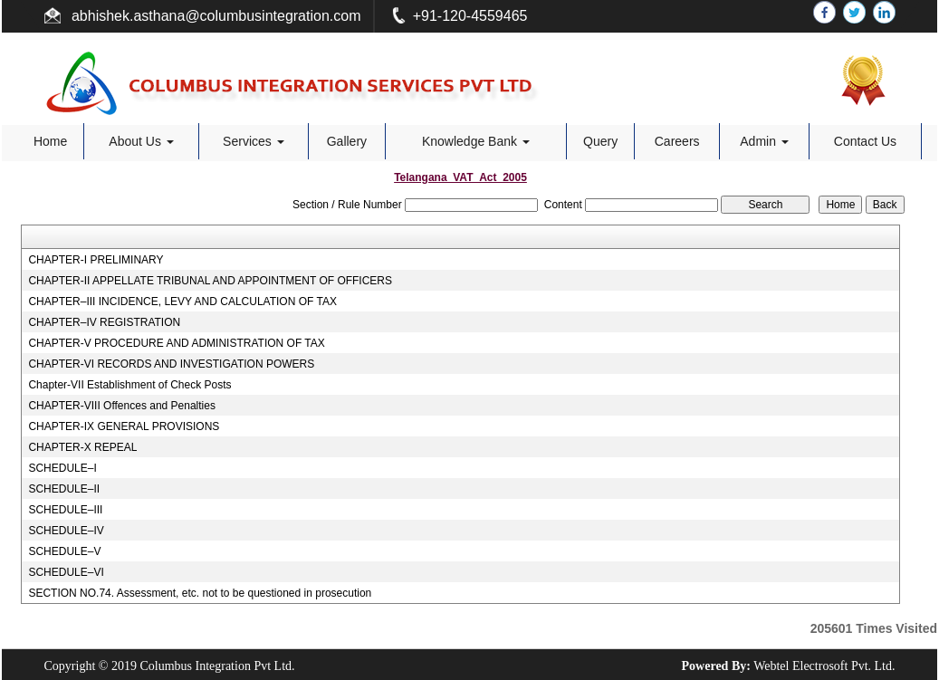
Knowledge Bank (476, 141)
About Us (141, 141)
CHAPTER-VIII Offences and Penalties (122, 405)
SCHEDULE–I (62, 468)
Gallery (347, 141)
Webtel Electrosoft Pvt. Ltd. (824, 666)
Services (253, 141)
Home (50, 141)
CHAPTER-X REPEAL (82, 447)
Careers (677, 141)
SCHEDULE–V (64, 551)
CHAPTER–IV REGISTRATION (104, 322)
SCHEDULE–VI (65, 572)
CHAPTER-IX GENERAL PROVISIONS (123, 426)
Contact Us (865, 141)
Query (600, 141)
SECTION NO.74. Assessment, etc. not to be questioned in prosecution (199, 593)
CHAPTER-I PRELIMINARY (95, 260)
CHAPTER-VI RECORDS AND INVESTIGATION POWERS (171, 364)
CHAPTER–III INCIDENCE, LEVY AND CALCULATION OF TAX (182, 301)
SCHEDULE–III (65, 509)
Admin (764, 141)
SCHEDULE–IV (65, 530)
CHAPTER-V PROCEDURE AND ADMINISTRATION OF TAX (176, 343)
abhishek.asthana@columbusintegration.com (214, 16)
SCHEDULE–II (64, 489)
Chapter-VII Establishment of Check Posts (129, 384)
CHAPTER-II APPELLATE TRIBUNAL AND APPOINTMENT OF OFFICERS (210, 280)
